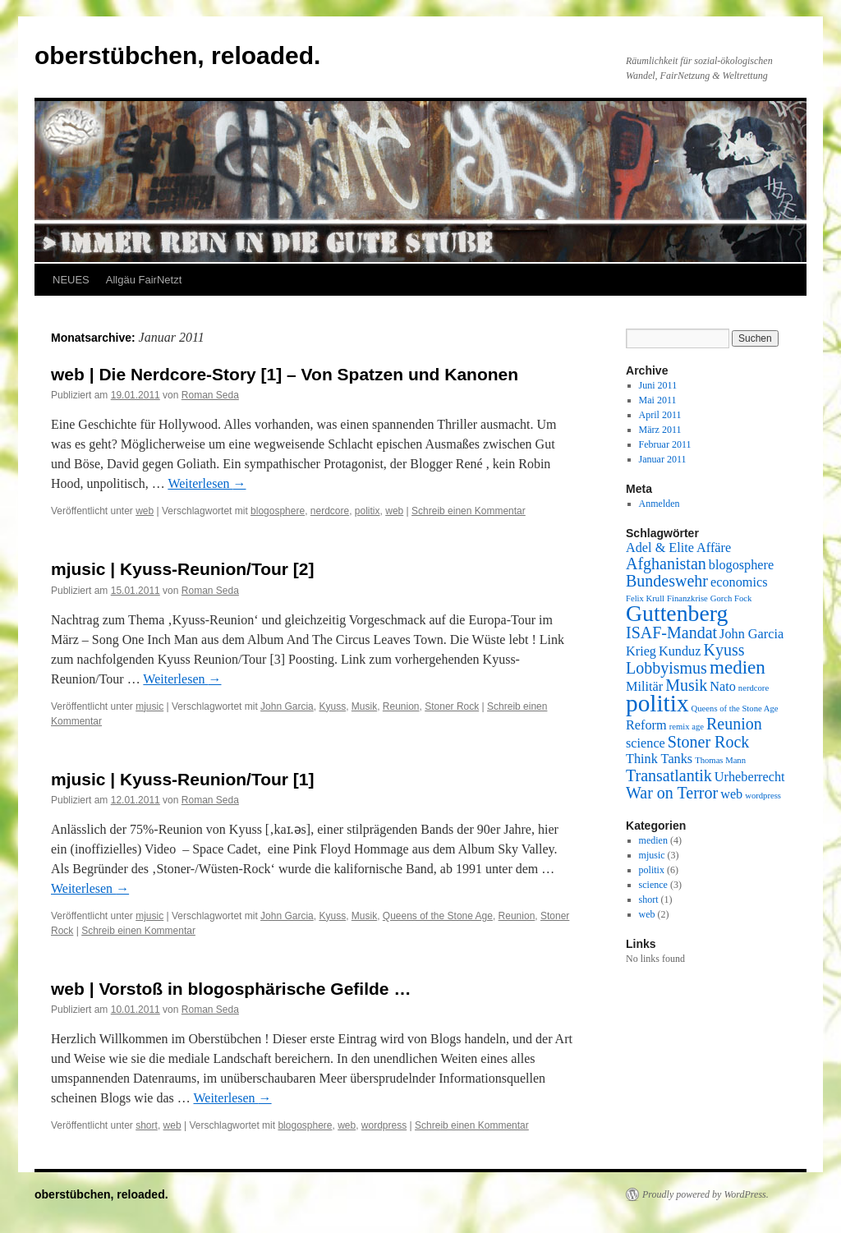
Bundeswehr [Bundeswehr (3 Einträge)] (667, 581)
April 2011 (660, 415)
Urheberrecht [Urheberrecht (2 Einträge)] (750, 777)
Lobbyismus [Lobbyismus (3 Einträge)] (666, 668)
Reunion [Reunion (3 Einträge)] (734, 724)
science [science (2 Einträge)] (645, 743)
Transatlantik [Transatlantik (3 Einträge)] (669, 775)
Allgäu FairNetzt (144, 280)
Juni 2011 (658, 385)
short (147, 1125)
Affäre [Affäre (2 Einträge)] (713, 548)
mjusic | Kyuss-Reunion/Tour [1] (183, 779)
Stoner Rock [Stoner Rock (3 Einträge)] (708, 742)
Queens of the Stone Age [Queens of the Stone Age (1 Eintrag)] (735, 708)
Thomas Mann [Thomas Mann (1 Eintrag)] (720, 760)
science (653, 884)
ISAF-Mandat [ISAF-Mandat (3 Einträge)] (671, 632)
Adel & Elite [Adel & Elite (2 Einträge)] (660, 548)
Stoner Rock (452, 706)
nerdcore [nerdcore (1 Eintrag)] (753, 687)
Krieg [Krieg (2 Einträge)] (641, 651)
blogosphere (277, 511)
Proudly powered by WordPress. (705, 1194)
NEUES (71, 280)
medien (653, 840)
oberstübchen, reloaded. (177, 55)
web (145, 511)
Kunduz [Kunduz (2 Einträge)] (680, 651)
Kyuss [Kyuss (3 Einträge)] (723, 650)
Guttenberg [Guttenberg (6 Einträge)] (677, 613)
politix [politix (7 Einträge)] (657, 703)
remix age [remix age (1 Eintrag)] (686, 726)
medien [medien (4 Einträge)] (737, 667)
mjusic (149, 706)
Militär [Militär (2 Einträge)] (644, 686)
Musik (364, 706)
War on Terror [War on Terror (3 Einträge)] (672, 793)
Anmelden (659, 503)
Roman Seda (210, 395)
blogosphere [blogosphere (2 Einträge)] (741, 565)
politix (367, 511)
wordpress (384, 1125)
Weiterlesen (207, 483)
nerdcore (329, 511)
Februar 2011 (665, 444)
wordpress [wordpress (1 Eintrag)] (763, 795)
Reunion (401, 706)
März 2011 (660, 429)
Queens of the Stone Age (438, 916)
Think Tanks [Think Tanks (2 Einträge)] (659, 759)
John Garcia (287, 706)
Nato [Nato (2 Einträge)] (723, 686)
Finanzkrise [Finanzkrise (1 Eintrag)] (687, 598)
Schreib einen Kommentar (468, 511)
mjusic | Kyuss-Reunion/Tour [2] (183, 568)
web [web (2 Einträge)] (731, 794)
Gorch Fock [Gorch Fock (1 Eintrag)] (731, 598)
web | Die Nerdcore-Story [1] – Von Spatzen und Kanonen (284, 374)
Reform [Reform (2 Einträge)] (646, 725)
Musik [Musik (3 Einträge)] (686, 685)
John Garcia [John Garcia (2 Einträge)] (751, 634)
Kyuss (332, 706)
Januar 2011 (663, 459)
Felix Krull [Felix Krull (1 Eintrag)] (645, 598)
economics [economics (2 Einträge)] (739, 582)
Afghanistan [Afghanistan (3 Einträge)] (666, 563)
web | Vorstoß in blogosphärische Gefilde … (231, 988)
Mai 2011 (658, 400)
